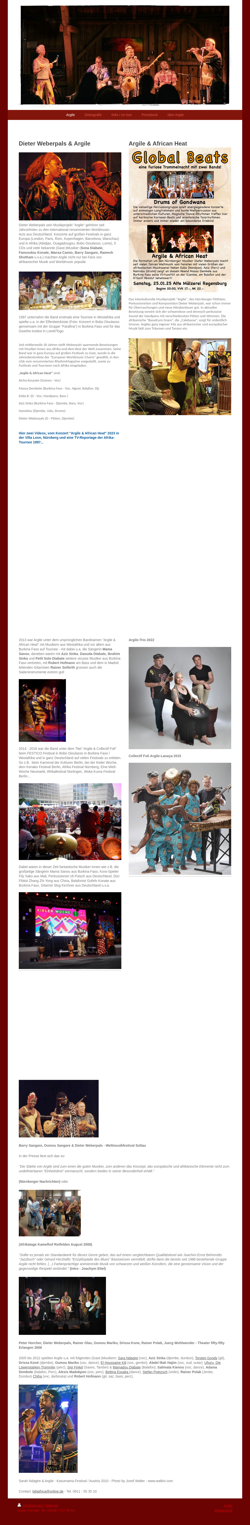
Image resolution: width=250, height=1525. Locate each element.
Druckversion (31, 1505)
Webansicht (223, 1510)
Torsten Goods (206, 1358)
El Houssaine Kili (113, 1363)
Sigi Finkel (75, 1367)
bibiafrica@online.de (47, 1491)
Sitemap (52, 1505)
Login (228, 1505)
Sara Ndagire (128, 1358)
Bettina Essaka (117, 1372)
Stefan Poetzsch (155, 1372)
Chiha (37, 1376)
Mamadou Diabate (127, 1367)
